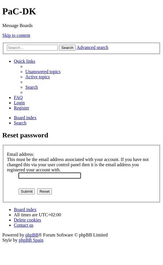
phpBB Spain (31, 240)
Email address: (20, 154)
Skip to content (16, 35)
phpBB (31, 234)
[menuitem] (42, 71)
